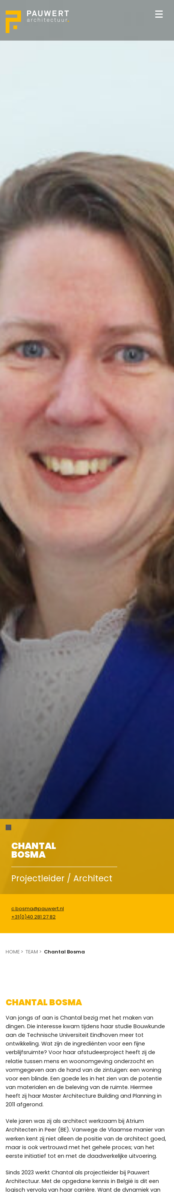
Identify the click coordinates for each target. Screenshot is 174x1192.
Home (13, 951)
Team (32, 951)
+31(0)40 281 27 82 (33, 917)
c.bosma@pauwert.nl (37, 908)
